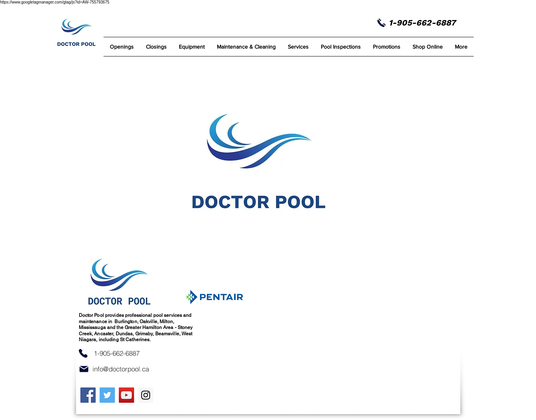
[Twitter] (107, 395)
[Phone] (83, 353)
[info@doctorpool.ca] (121, 369)
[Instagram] (145, 395)
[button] (246, 46)
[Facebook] (88, 395)
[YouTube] (126, 395)
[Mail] (84, 369)
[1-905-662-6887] (117, 353)
